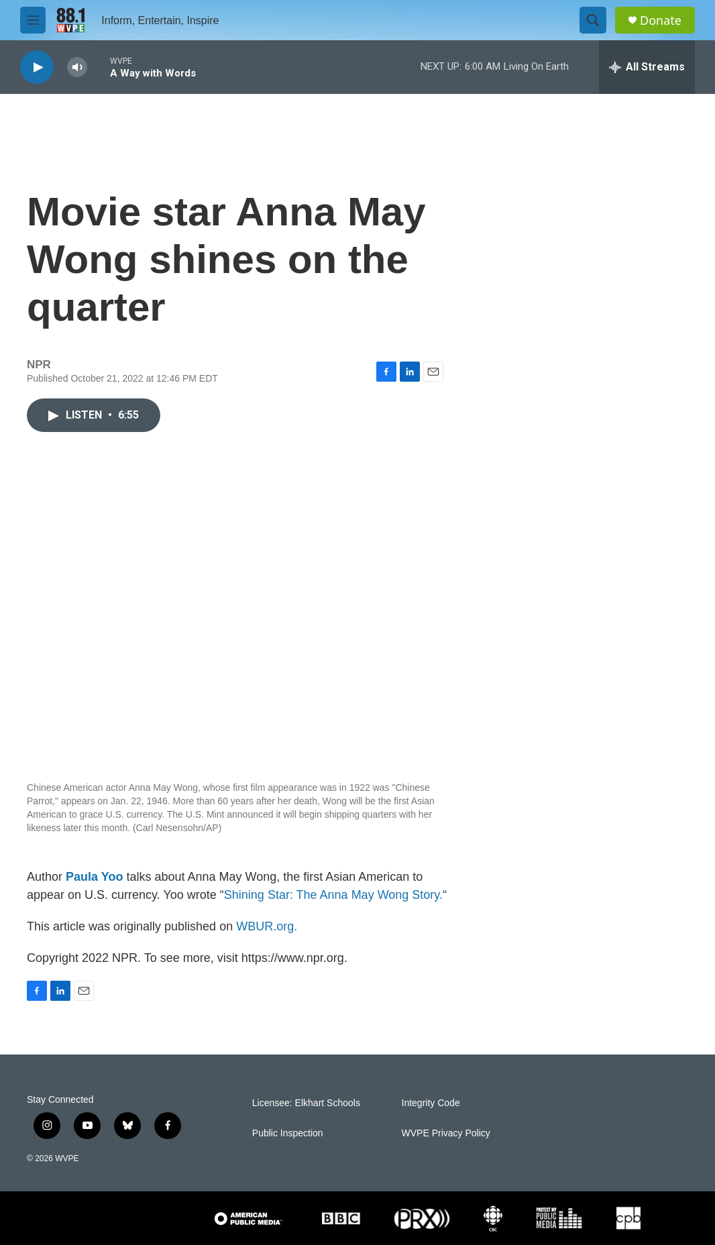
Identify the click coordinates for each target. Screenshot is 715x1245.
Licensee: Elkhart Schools (306, 1103)
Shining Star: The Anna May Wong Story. (333, 895)
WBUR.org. (266, 926)
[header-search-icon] (593, 20)
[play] (37, 67)
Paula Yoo (94, 876)
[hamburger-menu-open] (33, 20)
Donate (660, 20)
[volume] (77, 67)
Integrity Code (431, 1103)
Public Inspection (287, 1133)
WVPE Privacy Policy (446, 1133)
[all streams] (647, 67)
